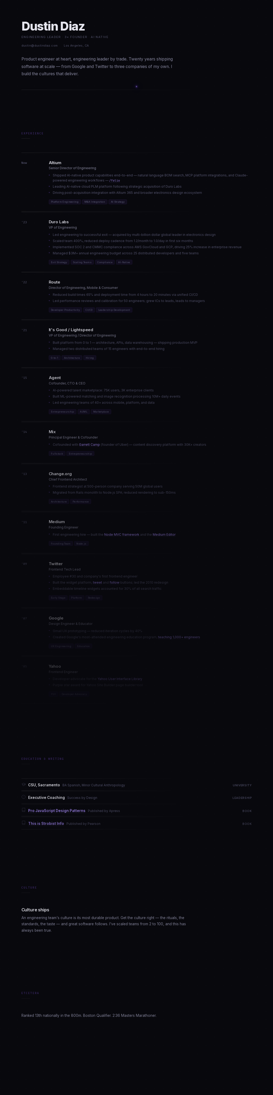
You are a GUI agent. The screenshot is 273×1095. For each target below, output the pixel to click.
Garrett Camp (89, 447)
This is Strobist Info (46, 826)
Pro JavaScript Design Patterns (56, 812)
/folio (114, 180)
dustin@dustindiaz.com (39, 45)
